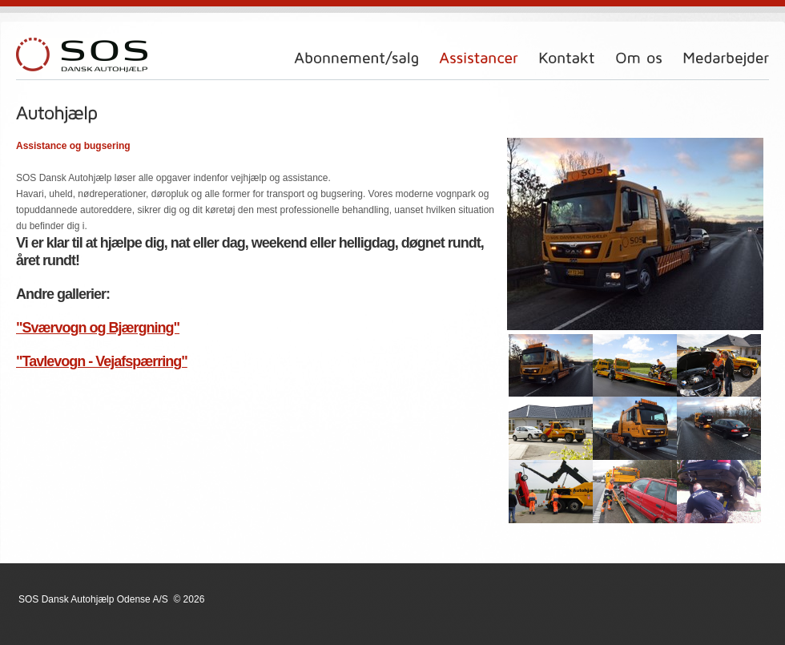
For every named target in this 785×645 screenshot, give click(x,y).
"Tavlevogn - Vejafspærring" (101, 361)
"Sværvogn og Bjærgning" (97, 328)
